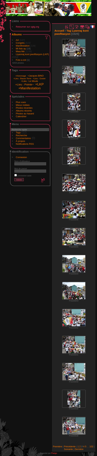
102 (91, 446)
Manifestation (23, 45)
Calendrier (21, 116)
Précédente (69, 446)
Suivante (68, 449)
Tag (68, 30)
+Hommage (20, 76)
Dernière (79, 449)
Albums (17, 34)
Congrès (20, 43)
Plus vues (21, 102)
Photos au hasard (25, 113)
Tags (18, 132)
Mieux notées (23, 105)
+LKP (39, 84)
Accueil (59, 30)
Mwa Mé (20, 51)
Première (57, 446)
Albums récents (24, 110)
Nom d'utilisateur (22, 161)
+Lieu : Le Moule (29, 81)
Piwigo (54, 453)
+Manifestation (29, 88)
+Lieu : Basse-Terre (22, 78)
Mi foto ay (21, 48)
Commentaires (23, 138)
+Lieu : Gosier (39, 78)
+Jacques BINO (36, 75)
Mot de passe (20, 168)
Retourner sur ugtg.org (27, 26)
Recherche (21, 135)
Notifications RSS (25, 144)
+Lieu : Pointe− (24, 84)
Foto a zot (21, 60)
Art (17, 40)
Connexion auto (22, 175)
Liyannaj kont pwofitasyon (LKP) (32, 54)
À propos (20, 141)
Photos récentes (24, 108)
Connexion (21, 157)
